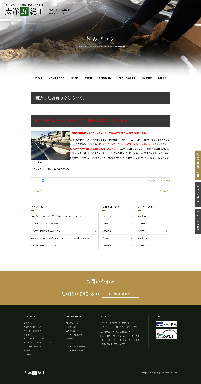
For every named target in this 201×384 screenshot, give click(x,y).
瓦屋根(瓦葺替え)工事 (32, 326)
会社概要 (38, 78)
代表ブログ (147, 78)
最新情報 (69, 338)
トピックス (106, 216)
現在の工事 (106, 231)
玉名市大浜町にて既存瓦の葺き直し (45, 231)
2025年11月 (143, 245)
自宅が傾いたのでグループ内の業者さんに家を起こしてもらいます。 (59, 216)
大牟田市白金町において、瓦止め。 (45, 245)
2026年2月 (142, 223)
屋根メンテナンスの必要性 (34, 338)
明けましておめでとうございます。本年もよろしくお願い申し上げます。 (60, 238)
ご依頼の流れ (105, 78)
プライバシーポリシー (75, 350)
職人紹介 (75, 78)
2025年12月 (143, 238)
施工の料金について (74, 330)
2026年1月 (142, 231)
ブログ (68, 342)
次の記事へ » (164, 190)
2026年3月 (142, 216)
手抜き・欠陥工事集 (126, 78)
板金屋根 (107, 245)
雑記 (106, 223)
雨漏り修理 (166, 181)
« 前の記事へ (36, 190)
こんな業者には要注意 (33, 346)
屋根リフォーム (30, 322)
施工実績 (106, 238)
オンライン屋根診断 (74, 334)
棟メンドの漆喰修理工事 (33, 330)
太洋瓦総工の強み (56, 78)
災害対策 (27, 334)
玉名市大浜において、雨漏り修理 (44, 223)
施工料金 (89, 78)
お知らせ (162, 78)
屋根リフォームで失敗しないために (38, 342)
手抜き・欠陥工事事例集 (76, 346)
